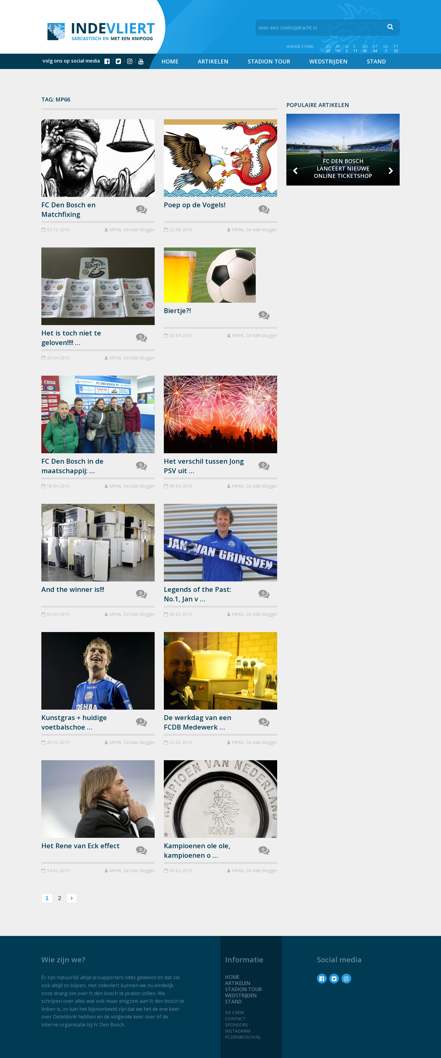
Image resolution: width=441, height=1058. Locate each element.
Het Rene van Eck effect (80, 845)
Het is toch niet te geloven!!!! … (71, 337)
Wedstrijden (328, 61)
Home (170, 61)
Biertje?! (177, 310)
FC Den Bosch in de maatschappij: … (72, 465)
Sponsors (236, 1025)
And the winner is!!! (72, 589)
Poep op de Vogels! (194, 204)
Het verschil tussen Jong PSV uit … (204, 465)
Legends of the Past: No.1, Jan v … (197, 594)
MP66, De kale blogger (132, 229)
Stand (376, 61)
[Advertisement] (343, 276)
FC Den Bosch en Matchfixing (68, 209)
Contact (235, 1019)
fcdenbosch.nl (243, 1037)
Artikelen (213, 61)
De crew (234, 1012)
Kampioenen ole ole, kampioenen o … (197, 850)
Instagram (237, 1031)
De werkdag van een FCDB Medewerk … (197, 722)
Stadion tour (269, 61)
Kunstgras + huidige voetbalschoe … (74, 722)
